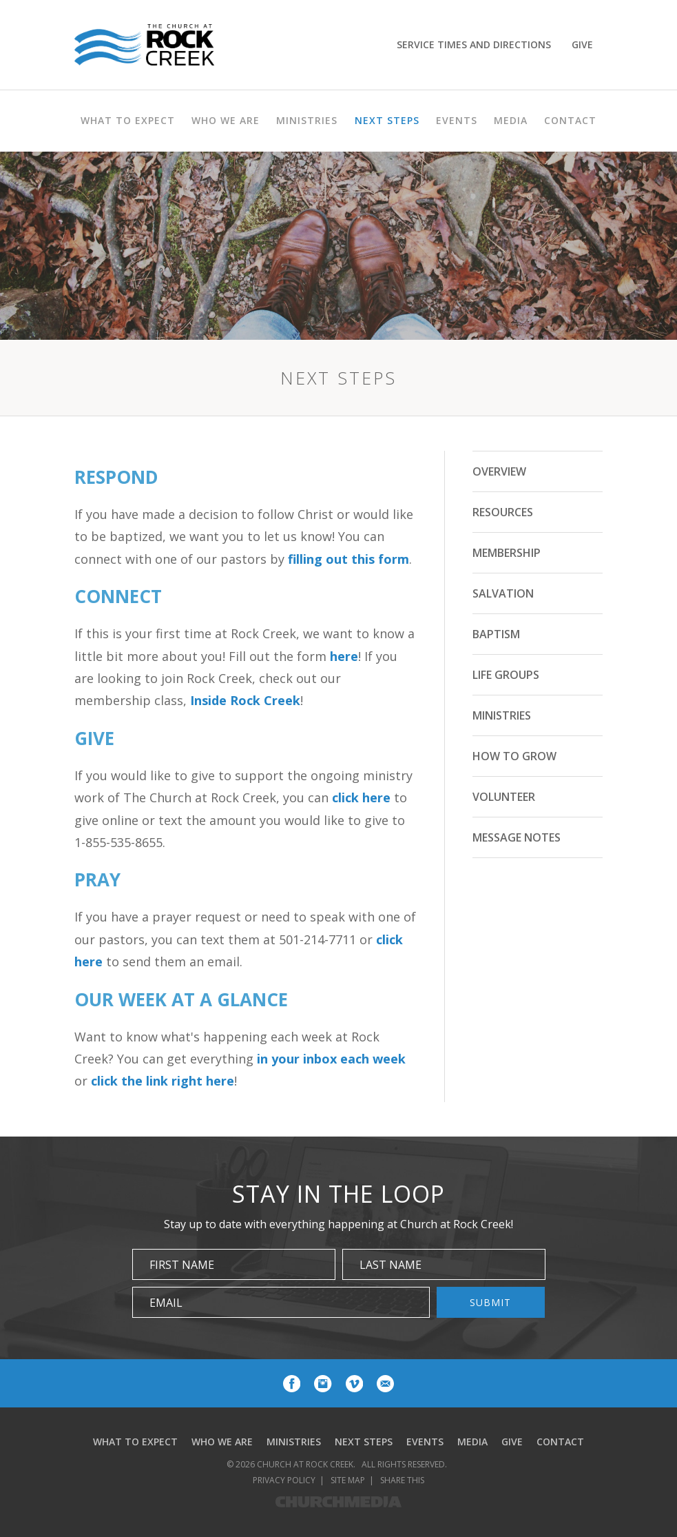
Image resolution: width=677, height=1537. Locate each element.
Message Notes (516, 837)
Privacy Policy (284, 1480)
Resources (502, 512)
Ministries (501, 715)
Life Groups (505, 674)
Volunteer (503, 796)
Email (166, 1302)
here (344, 656)
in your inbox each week (331, 1058)
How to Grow (514, 756)
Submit (490, 1302)
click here (361, 797)
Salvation (503, 593)
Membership (506, 552)
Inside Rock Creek (245, 700)
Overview (499, 471)
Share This (402, 1480)
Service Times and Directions (474, 44)
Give (582, 44)
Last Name (390, 1264)
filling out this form (348, 559)
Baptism (496, 634)
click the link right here (162, 1080)
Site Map (348, 1480)
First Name (181, 1264)
